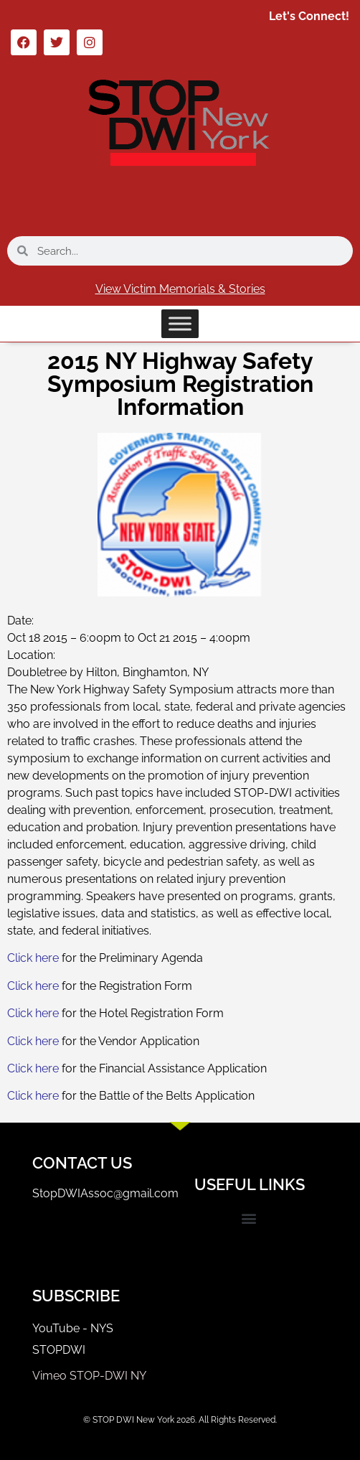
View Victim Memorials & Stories (180, 289)
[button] (249, 1218)
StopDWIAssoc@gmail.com (105, 1193)
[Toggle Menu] (180, 323)
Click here (34, 958)
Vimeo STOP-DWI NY (89, 1375)
